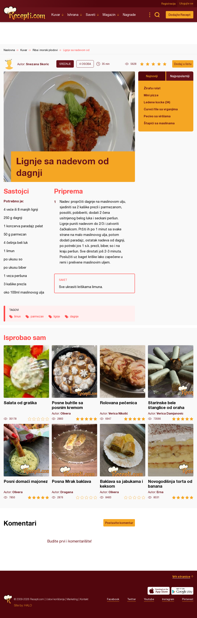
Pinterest (187, 599)
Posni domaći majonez (26, 461)
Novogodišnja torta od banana (170, 461)
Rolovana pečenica (122, 383)
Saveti (90, 15)
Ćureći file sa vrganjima (161, 109)
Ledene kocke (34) (157, 102)
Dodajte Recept (180, 14)
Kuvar (55, 15)
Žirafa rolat (152, 88)
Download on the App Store (159, 591)
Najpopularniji (179, 76)
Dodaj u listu (182, 64)
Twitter (131, 599)
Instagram (168, 599)
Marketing (72, 599)
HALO (28, 605)
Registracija (169, 3)
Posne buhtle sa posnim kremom (74, 383)
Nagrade (129, 15)
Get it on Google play (182, 591)
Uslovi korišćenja (55, 599)
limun (17, 316)
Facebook (113, 599)
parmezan (37, 316)
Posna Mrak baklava (74, 461)
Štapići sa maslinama (159, 123)
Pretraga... (157, 14)
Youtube (149, 599)
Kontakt (84, 599)
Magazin (109, 15)
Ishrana (72, 15)
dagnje (74, 316)
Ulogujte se (186, 3)
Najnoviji (152, 76)
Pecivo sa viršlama (157, 116)
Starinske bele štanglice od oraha (170, 383)
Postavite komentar (119, 522)
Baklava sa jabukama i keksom (122, 461)
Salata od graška (26, 383)
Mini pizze (151, 95)
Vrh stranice (181, 576)
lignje (57, 316)
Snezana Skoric (37, 64)
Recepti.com (25, 13)
